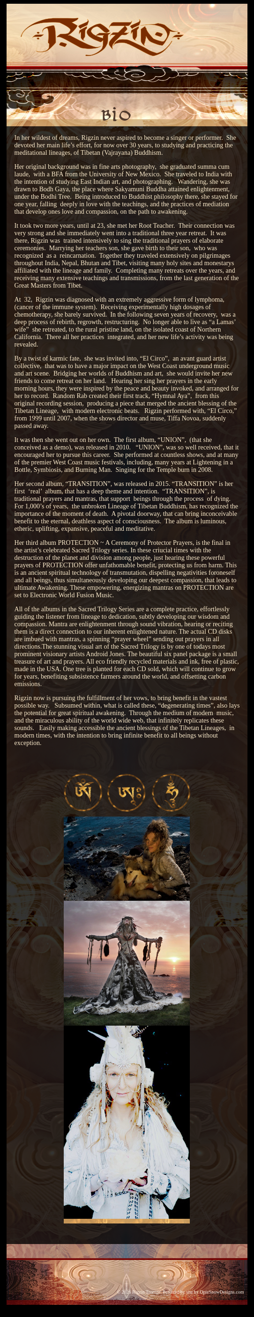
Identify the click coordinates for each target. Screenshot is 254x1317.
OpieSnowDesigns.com (222, 1292)
